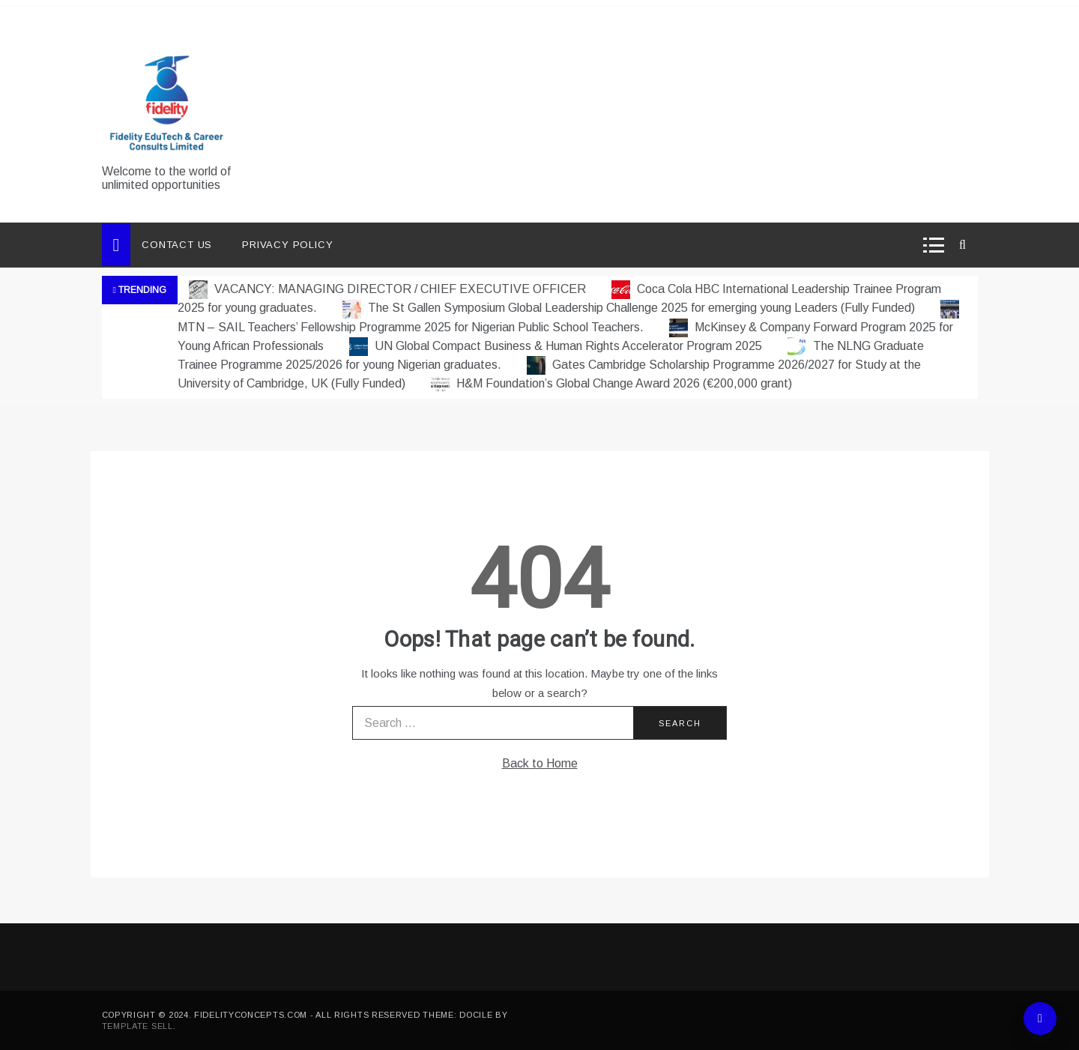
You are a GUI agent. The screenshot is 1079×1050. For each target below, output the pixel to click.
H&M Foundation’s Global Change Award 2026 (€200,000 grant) (611, 383)
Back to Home (540, 763)
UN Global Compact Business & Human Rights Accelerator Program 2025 (557, 346)
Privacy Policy (287, 244)
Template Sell (137, 1026)
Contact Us (177, 244)
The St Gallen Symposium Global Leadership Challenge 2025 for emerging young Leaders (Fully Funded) (630, 307)
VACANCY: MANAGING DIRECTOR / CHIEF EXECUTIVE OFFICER (389, 289)
